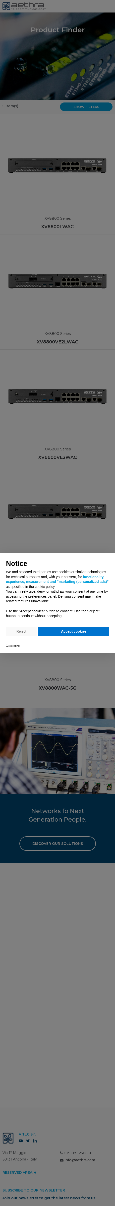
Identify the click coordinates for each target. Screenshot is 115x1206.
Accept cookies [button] (74, 631)
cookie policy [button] (45, 587)
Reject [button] (21, 631)
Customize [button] (13, 646)
